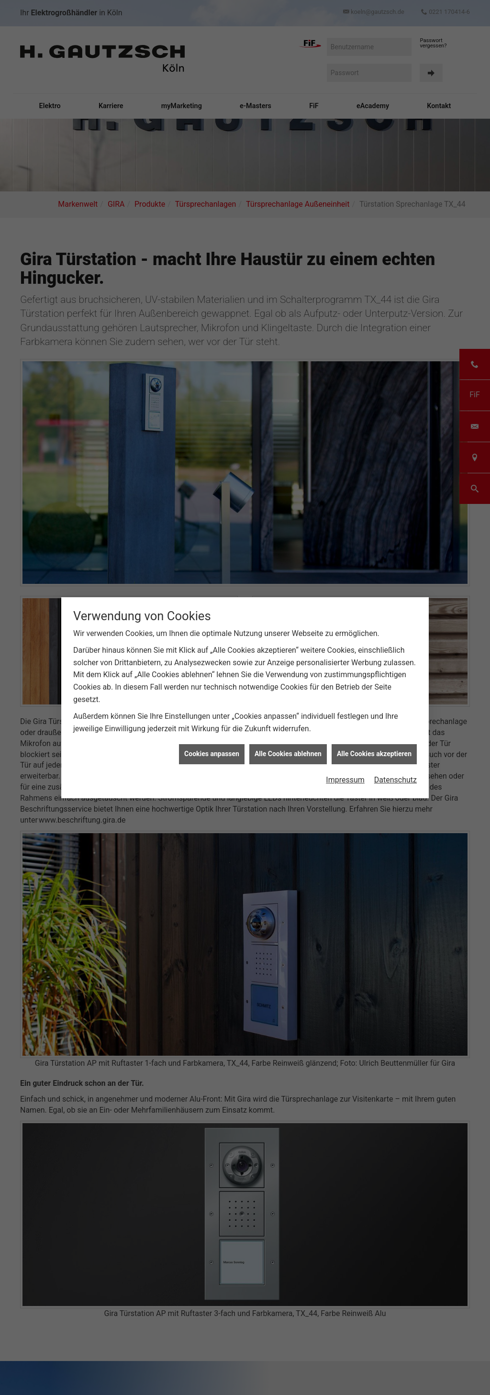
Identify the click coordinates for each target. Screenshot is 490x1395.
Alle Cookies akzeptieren (374, 754)
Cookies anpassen (211, 754)
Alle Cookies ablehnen (288, 754)
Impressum (345, 779)
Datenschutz (395, 779)
